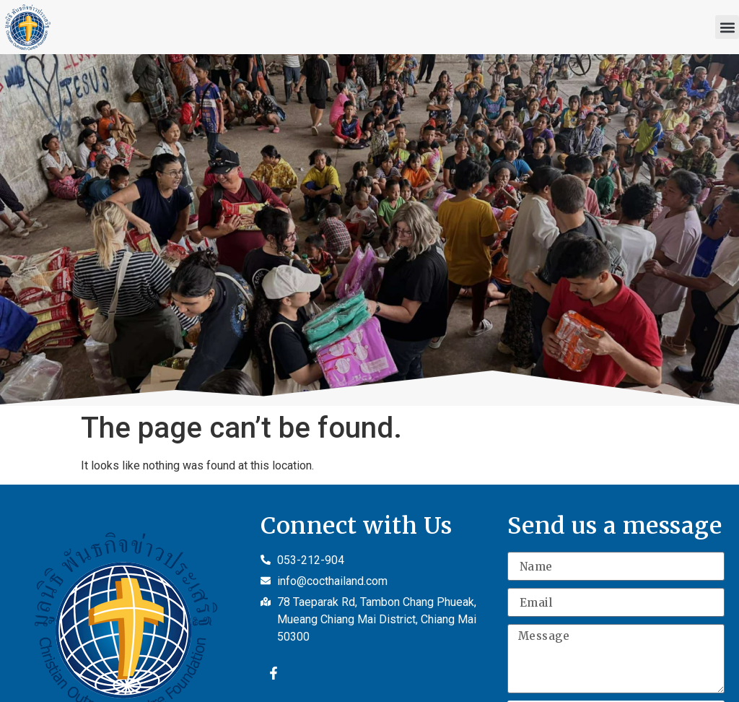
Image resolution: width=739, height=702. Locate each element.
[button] (727, 27)
